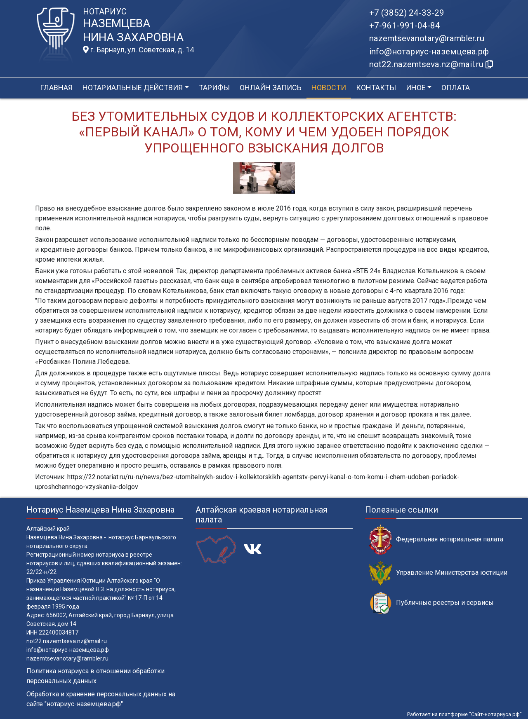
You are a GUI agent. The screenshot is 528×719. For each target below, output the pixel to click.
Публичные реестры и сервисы (431, 603)
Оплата (455, 87)
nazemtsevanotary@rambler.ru (426, 38)
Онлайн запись (271, 87)
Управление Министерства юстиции (438, 573)
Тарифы (214, 87)
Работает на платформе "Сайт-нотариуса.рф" (464, 714)
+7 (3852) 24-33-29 (406, 13)
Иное (416, 87)
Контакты (376, 87)
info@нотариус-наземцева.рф (429, 51)
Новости (328, 87)
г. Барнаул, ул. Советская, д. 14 (138, 50)
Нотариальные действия (132, 87)
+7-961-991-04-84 (404, 25)
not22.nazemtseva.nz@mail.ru (66, 641)
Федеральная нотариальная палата (436, 540)
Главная (56, 87)
